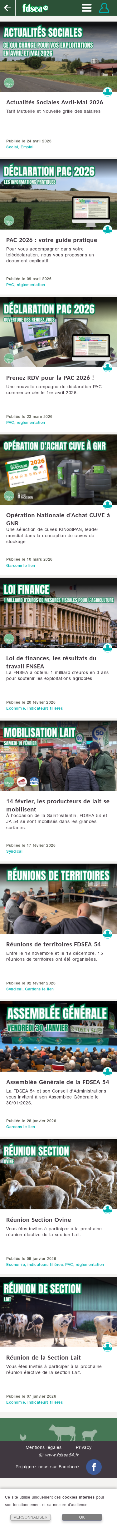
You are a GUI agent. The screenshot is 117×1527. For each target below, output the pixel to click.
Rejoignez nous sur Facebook (59, 1467)
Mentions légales (44, 1448)
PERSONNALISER (31, 1517)
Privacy (84, 1448)
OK (82, 1517)
